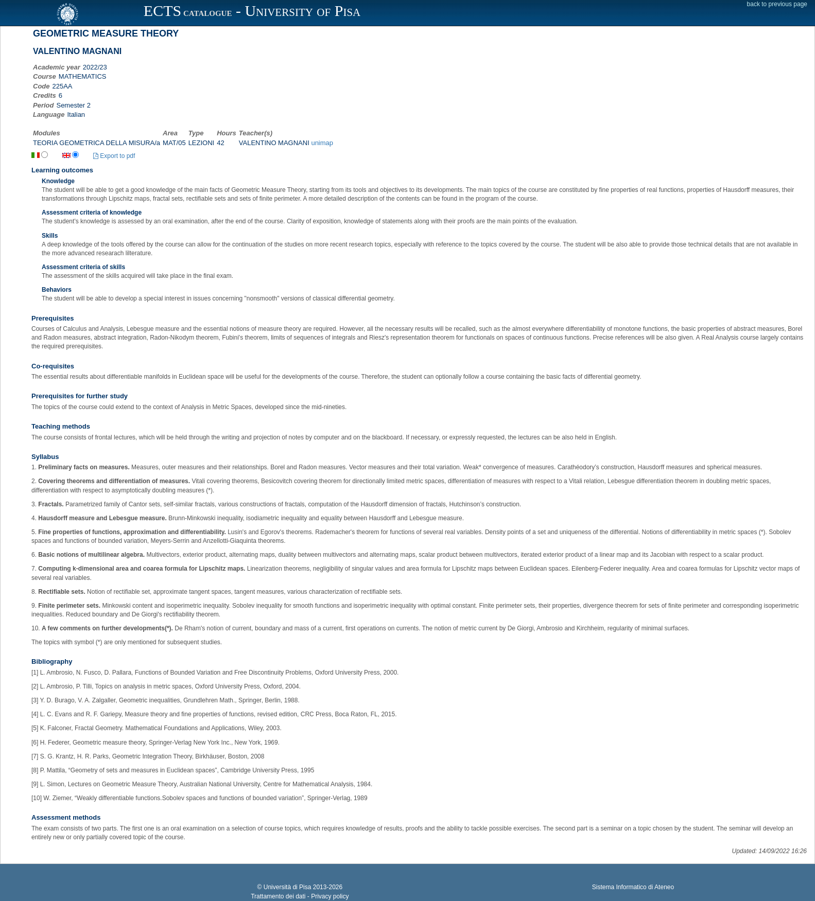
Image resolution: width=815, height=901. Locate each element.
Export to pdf (114, 156)
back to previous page (777, 4)
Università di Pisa (287, 887)
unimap (322, 143)
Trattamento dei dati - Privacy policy (300, 896)
